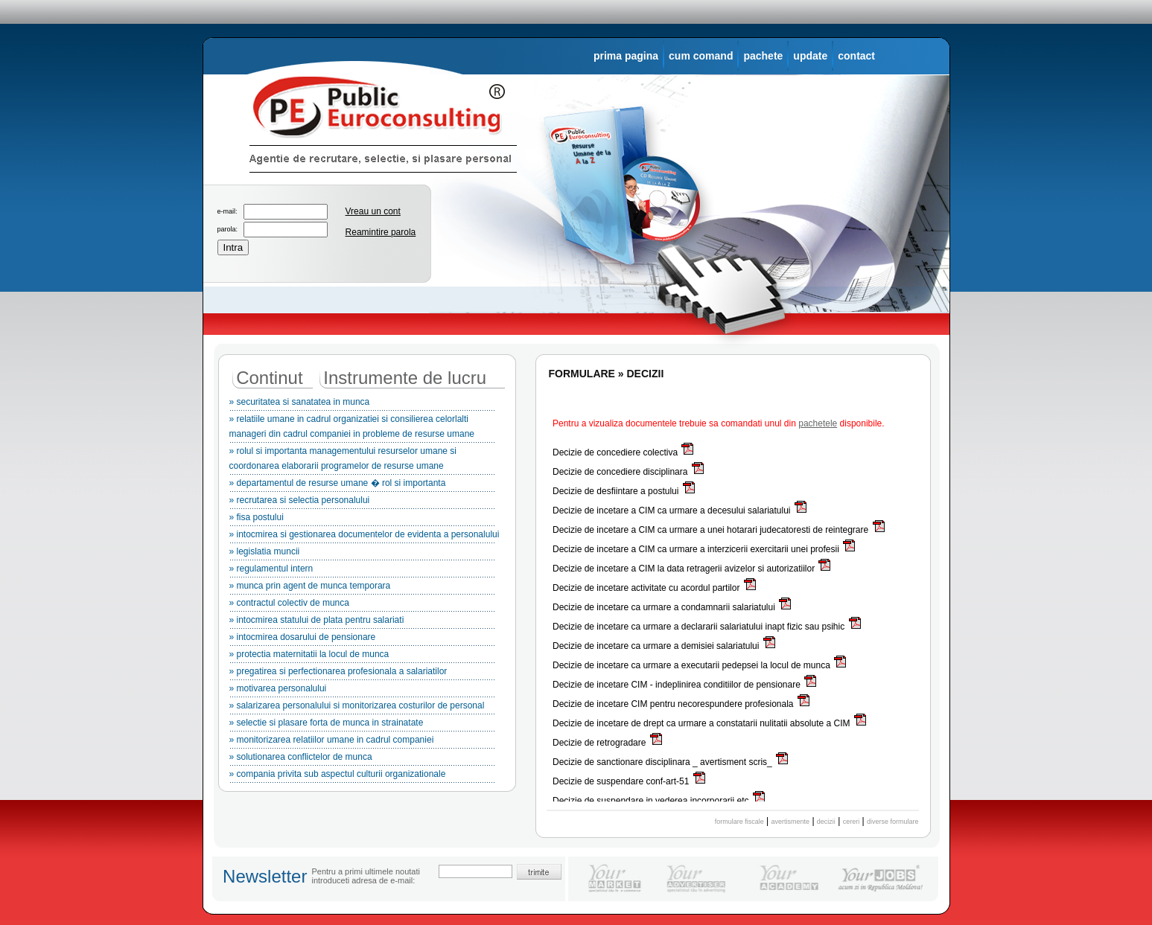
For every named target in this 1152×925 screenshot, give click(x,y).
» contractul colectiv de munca (362, 605)
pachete (763, 56)
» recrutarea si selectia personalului (362, 502)
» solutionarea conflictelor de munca (362, 759)
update (810, 56)
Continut (269, 378)
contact (856, 56)
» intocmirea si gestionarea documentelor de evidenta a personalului (364, 536)
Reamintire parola (381, 232)
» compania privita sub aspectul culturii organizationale (362, 776)
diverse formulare (893, 821)
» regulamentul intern (362, 570)
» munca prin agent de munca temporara (362, 587)
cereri (851, 821)
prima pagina (625, 56)
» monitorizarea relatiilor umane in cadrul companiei (362, 741)
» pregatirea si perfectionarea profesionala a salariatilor (362, 673)
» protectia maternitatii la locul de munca (362, 656)
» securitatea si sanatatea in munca (362, 404)
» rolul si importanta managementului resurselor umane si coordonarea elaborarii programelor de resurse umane (362, 461)
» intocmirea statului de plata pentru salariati (362, 622)
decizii (826, 821)
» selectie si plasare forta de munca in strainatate (362, 724)
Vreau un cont (373, 211)
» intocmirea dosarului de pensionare (362, 639)
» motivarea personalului (362, 690)
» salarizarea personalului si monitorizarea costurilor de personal (362, 707)
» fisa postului (362, 519)
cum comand (701, 56)
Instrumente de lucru (404, 378)
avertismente (790, 821)
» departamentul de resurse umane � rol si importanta (362, 485)
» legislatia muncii (362, 553)
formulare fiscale (739, 821)
